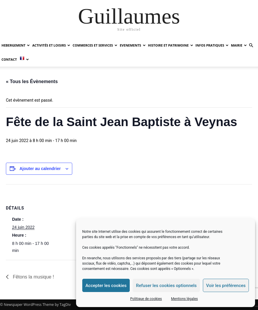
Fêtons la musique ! (32, 276)
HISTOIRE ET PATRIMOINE (170, 45)
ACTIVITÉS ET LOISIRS (51, 45)
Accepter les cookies (106, 285)
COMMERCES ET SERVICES (95, 45)
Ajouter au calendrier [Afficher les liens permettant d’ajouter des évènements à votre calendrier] (40, 168)
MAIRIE (239, 45)
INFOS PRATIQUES (212, 45)
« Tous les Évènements (32, 81)
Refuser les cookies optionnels (166, 285)
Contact (9, 59)
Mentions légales (184, 299)
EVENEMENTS (132, 45)
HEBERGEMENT (15, 45)
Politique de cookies (146, 299)
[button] (251, 45)
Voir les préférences (226, 285)
